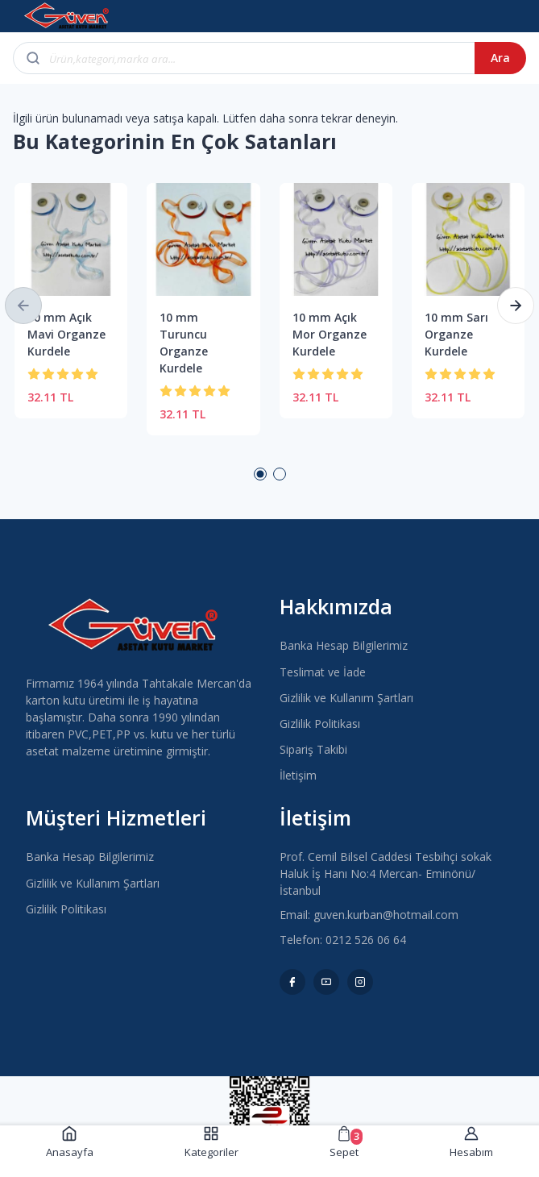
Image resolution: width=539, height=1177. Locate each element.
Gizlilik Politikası (320, 723)
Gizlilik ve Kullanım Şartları (346, 697)
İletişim (298, 775)
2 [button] (279, 474)
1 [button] (260, 474)
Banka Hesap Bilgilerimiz (344, 645)
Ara (500, 57)
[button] (23, 305)
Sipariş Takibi (313, 749)
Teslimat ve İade (323, 672)
